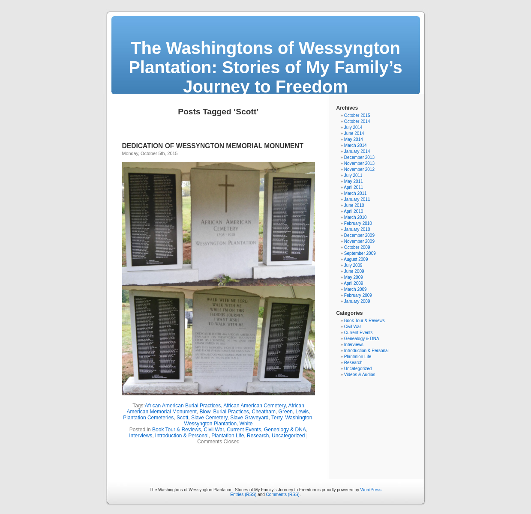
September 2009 (360, 253)
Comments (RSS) (283, 494)
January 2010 (357, 229)
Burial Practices (231, 412)
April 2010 (353, 211)
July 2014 (353, 127)
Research (258, 436)
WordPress (370, 489)
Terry (276, 418)
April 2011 (353, 187)
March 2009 (355, 289)
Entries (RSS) (243, 494)
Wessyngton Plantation (210, 424)
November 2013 (359, 163)
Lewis (302, 412)
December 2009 (359, 235)
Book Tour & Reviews (176, 430)
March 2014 (355, 145)
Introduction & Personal (182, 436)
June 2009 (354, 271)
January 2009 (357, 301)
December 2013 (359, 157)
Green (286, 412)
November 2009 (359, 241)
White (246, 424)
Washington (298, 418)
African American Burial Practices (183, 406)
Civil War (214, 430)
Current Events (244, 430)
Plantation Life (227, 436)
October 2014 (357, 121)
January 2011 (357, 199)
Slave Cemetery (209, 418)
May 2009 (353, 277)
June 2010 (354, 205)
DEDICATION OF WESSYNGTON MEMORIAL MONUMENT (213, 145)
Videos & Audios (359, 374)
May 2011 (353, 181)
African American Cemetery (254, 406)
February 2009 (358, 295)
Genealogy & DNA (285, 430)
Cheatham (264, 412)
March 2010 (355, 217)
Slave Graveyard (249, 418)
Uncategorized (288, 436)
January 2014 (357, 151)
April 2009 (353, 283)
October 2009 (357, 247)
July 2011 (353, 175)
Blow (204, 412)
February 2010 (358, 223)
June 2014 (354, 133)
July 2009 (353, 265)
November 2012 (359, 169)
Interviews (140, 436)
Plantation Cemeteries (148, 418)
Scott (182, 418)
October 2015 (357, 115)
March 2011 (355, 193)
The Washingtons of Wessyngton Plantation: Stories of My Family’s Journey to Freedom (265, 67)
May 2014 (353, 139)
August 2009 (356, 259)
